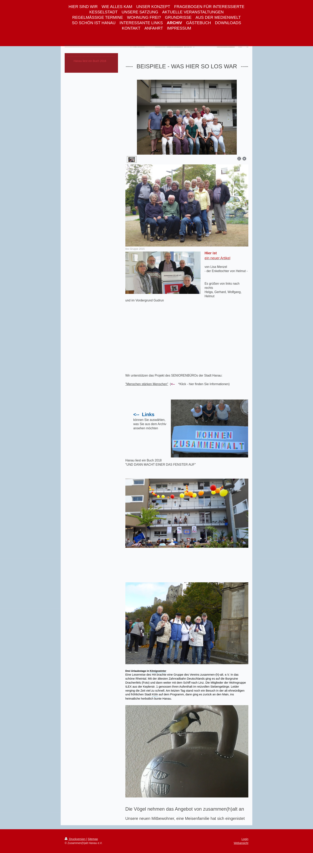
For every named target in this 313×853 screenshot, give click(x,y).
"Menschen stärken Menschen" (146, 384)
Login (245, 839)
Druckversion (75, 839)
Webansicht (241, 843)
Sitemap (93, 839)
